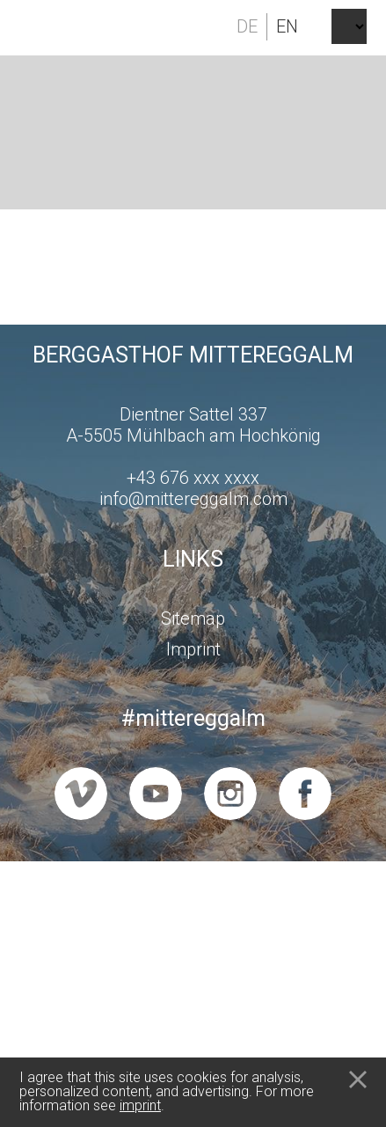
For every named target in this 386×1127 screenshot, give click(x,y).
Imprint (193, 649)
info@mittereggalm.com (193, 498)
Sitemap (193, 618)
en (287, 26)
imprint (140, 1105)
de (247, 26)
